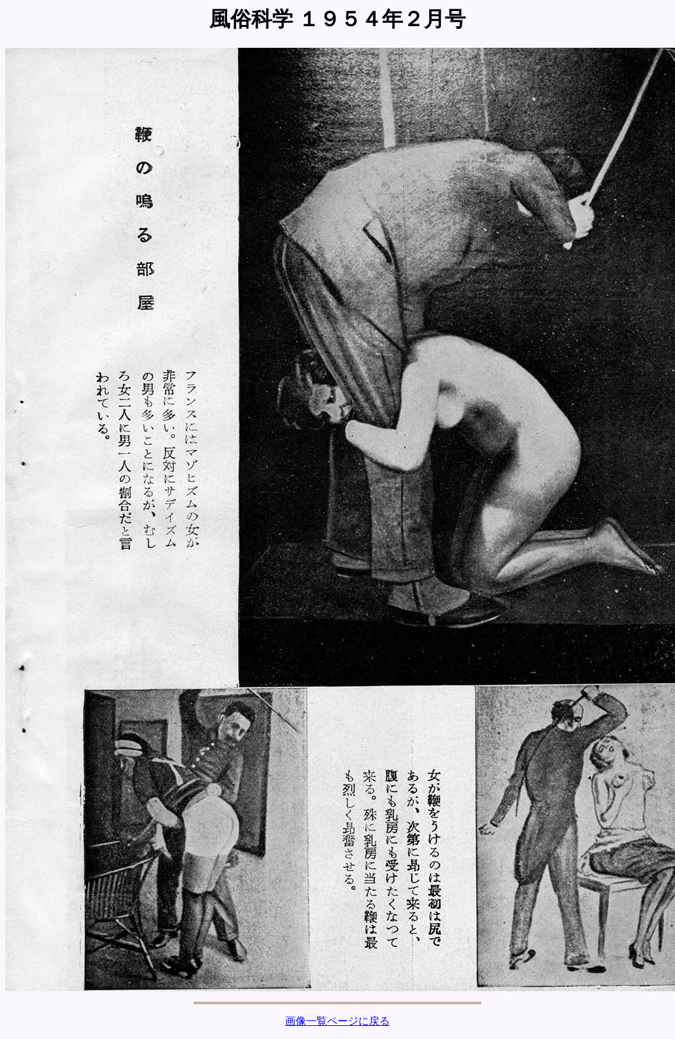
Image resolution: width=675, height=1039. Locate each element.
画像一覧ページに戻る (337, 1021)
